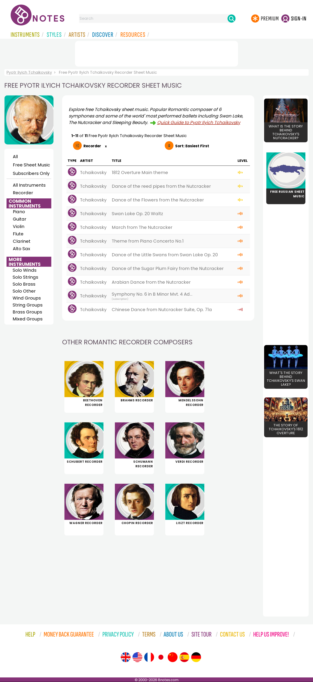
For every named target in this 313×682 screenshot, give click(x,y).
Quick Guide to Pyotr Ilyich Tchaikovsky (198, 122)
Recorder (23, 193)
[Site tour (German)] (196, 657)
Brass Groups (27, 312)
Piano (19, 212)
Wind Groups (27, 298)
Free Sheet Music (31, 165)
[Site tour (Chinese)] (172, 657)
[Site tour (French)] (149, 657)
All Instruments (29, 185)
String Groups (28, 305)
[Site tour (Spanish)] (184, 657)
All (15, 157)
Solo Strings (25, 277)
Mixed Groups (28, 319)
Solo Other (24, 291)
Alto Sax (21, 249)
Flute (18, 234)
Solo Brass (24, 284)
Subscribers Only (31, 173)
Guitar (19, 219)
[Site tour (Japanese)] (160, 657)
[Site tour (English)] (125, 657)
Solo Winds (25, 270)
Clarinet (21, 241)
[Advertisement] (156, 53)
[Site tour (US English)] (137, 657)
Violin (18, 226)
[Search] (231, 18)
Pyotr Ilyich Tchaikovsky (29, 72)
